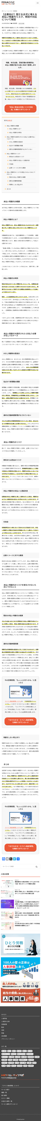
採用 (2, 1030)
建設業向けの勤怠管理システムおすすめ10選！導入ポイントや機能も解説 (27, 883)
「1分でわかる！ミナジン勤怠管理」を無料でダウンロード (20, 721)
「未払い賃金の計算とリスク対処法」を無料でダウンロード (20, 108)
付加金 (11, 164)
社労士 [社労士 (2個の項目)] (14, 1065)
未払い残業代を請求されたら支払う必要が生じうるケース (21, 138)
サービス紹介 (5, 1089)
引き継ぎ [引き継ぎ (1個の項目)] (31, 1059)
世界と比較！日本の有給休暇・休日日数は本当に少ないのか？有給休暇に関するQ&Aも (27, 915)
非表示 (10, 120)
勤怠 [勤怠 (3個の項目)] (10, 1059)
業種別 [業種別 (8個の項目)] (30, 1062)
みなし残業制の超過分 (16, 142)
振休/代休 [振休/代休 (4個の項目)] (5, 1062)
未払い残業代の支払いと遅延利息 (19, 160)
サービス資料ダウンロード (9, 1104)
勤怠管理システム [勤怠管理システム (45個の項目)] (24, 1059)
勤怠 (2, 1027)
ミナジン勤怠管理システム (13, 701)
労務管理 (14, 23)
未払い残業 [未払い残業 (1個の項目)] (23, 1062)
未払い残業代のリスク (13, 154)
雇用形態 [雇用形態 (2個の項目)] (31, 1065)
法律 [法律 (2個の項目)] (9, 1065)
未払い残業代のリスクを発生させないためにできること (21, 173)
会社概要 (4, 1036)
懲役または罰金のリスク (16, 157)
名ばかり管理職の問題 (16, 145)
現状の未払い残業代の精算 (17, 177)
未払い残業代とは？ (15, 129)
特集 (2, 1033)
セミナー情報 (5, 1098)
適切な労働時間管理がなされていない (20, 149)
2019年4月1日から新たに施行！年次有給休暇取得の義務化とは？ (27, 925)
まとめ (9, 189)
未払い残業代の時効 (15, 132)
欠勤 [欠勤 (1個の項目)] (35, 1062)
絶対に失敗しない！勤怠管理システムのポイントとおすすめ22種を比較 (27, 892)
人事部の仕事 (5, 1021)
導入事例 (4, 1095)
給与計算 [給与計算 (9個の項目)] (20, 1065)
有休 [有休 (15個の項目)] (17, 1062)
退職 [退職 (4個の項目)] (26, 1065)
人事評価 (4, 1018)
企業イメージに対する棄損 (17, 168)
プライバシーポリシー (8, 1039)
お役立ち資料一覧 (6, 1101)
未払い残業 (22, 23)
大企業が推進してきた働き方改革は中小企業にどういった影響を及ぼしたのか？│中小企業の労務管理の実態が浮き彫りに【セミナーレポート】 (27, 905)
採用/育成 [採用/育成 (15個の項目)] (11, 1062)
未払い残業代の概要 (13, 126)
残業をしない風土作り (16, 184)
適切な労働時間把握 (15, 181)
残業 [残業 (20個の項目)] (4, 1065)
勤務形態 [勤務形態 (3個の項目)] (5, 1059)
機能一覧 (4, 1092)
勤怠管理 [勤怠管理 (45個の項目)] (16, 1059)
